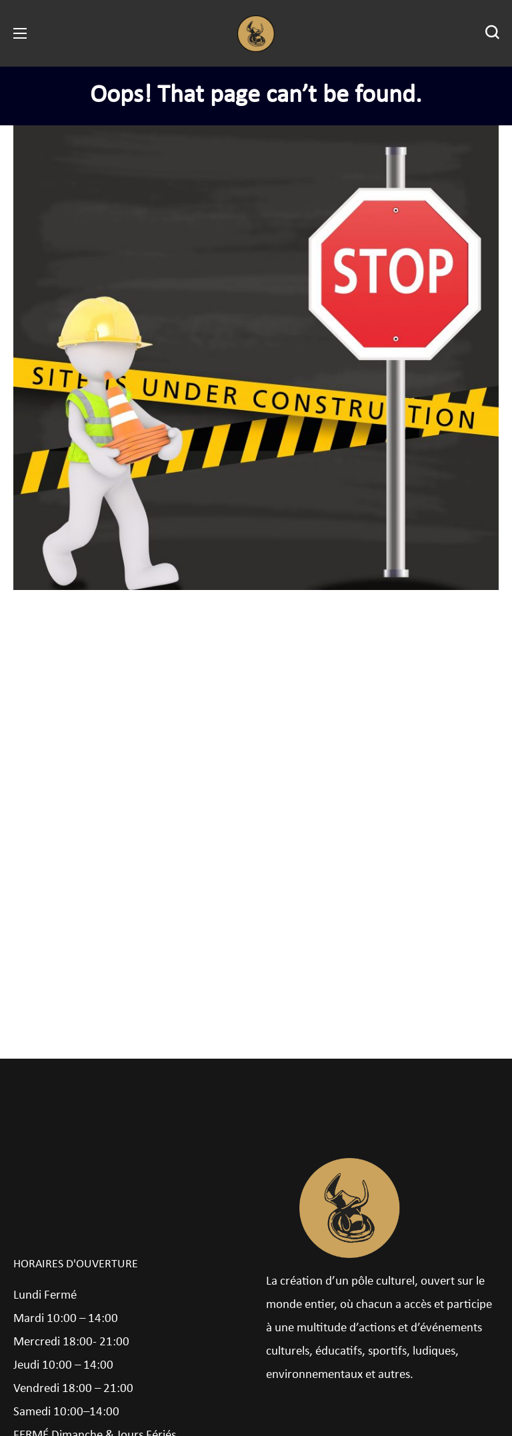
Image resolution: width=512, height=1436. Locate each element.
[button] (492, 33)
